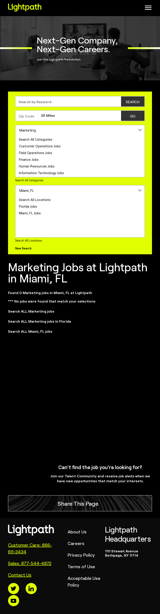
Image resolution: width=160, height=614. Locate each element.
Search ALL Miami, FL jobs (30, 331)
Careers (76, 543)
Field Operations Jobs (35, 152)
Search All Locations (35, 199)
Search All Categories (35, 139)
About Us (77, 531)
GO (133, 115)
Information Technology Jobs (41, 172)
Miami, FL (26, 190)
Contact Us (19, 575)
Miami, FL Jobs (30, 213)
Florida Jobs (28, 206)
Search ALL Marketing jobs (31, 311)
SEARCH (133, 101)
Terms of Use (81, 566)
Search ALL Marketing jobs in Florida (39, 321)
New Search (23, 248)
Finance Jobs (28, 159)
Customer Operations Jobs (40, 146)
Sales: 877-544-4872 (29, 563)
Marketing (27, 129)
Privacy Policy (81, 555)
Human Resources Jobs (37, 166)
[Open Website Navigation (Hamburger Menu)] (149, 9)
